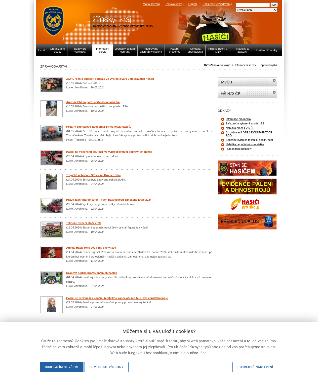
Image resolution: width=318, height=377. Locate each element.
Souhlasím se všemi (61, 367)
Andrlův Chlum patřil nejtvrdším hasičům (93, 102)
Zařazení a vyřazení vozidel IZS (245, 123)
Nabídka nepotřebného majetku (245, 144)
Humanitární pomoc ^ (239, 148)
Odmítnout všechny (106, 367)
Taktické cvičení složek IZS (83, 223)
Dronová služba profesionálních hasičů (91, 272)
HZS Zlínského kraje (217, 65)
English (192, 3)
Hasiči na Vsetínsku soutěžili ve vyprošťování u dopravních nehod (109, 151)
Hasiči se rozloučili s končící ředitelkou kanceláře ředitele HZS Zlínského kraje (117, 298)
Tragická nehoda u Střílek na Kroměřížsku (93, 175)
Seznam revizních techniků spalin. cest (249, 139)
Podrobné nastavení (255, 367)
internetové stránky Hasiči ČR (247, 93)
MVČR (247, 81)
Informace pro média (238, 118)
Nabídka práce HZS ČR (240, 127)
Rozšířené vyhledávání (217, 3)
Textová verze (173, 3)
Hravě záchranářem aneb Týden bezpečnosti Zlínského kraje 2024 (109, 199)
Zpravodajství (268, 65)
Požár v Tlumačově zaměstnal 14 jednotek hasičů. (98, 126)
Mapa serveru (151, 3)
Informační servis (245, 65)
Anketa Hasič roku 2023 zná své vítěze (91, 247)
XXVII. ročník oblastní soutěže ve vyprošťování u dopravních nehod (110, 78)
